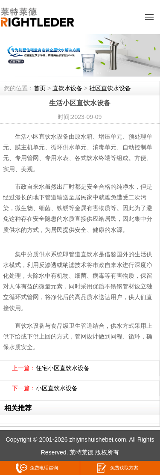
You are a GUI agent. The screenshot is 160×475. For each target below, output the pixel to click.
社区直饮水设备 (110, 88)
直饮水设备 (67, 88)
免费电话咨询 (37, 468)
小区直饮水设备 (57, 388)
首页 (40, 88)
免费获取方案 (117, 468)
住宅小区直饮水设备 (63, 368)
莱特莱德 (81, 452)
